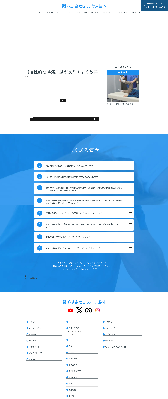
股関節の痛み (74, 362)
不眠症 (72, 333)
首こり (71, 322)
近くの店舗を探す (32, 277)
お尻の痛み (73, 373)
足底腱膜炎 (73, 385)
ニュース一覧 (110, 327)
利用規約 (32, 356)
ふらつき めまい (76, 330)
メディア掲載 (110, 333)
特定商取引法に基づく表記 (115, 345)
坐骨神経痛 (73, 356)
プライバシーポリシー (37, 350)
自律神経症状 (74, 327)
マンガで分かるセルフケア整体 (59, 12)
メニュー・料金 (81, 12)
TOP (29, 12)
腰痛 (70, 344)
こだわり (39, 12)
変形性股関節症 (75, 367)
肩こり (71, 339)
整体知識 (72, 396)
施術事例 (94, 12)
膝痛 (70, 379)
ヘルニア (72, 350)
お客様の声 (106, 12)
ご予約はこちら (121, 12)
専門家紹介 (136, 12)
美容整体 (72, 391)
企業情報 (108, 322)
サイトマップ (110, 339)
